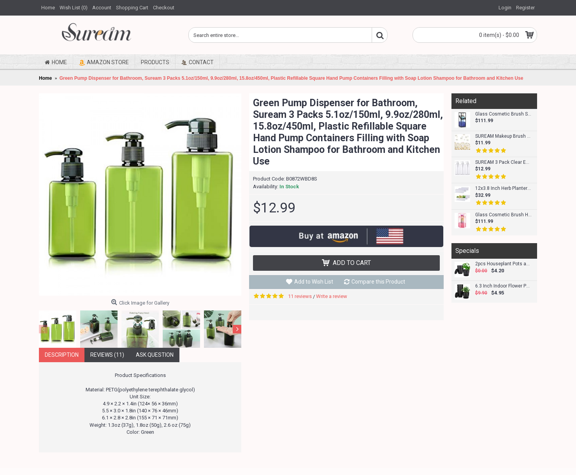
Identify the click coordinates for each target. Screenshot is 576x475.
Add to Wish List (313, 282)
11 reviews (300, 296)
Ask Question (155, 355)
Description (62, 355)
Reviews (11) (107, 355)
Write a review (331, 296)
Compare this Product (378, 282)
